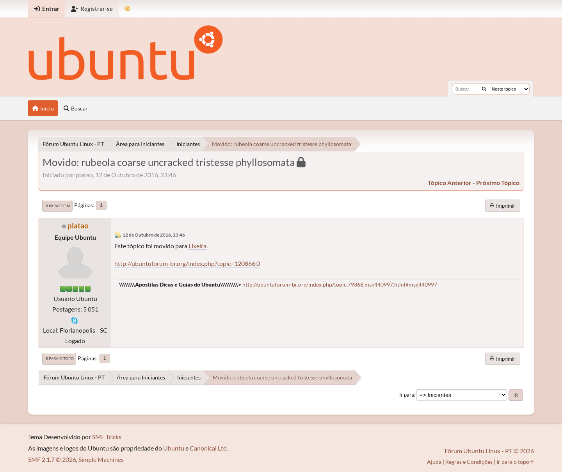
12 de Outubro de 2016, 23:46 (154, 234)
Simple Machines (101, 459)
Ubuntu (173, 448)
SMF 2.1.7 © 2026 (52, 459)
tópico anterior (449, 182)
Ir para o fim (57, 205)
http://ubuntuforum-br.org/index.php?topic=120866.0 (187, 263)
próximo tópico (497, 182)
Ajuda (434, 461)
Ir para (406, 395)
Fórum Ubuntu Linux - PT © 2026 (489, 450)
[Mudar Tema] (127, 9)
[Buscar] (484, 89)
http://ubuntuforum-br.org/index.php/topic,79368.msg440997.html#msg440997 (339, 284)
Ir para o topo (59, 358)
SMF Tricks (106, 436)
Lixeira (197, 245)
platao (78, 225)
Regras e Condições (469, 461)
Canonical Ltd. (209, 448)
